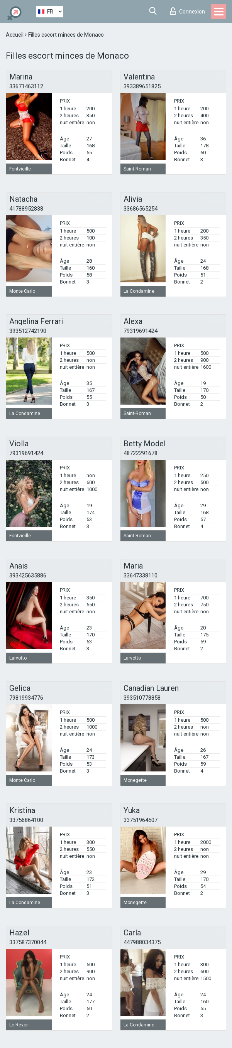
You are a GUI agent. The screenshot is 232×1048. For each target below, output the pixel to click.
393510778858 (142, 697)
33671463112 (26, 86)
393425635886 (27, 575)
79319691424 (140, 330)
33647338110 (140, 575)
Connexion (187, 11)
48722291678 (140, 453)
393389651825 (142, 86)
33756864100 (26, 820)
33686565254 (140, 208)
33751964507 (140, 820)
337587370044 (27, 942)
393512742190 (27, 330)
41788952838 (26, 208)
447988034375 (142, 942)
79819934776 (26, 697)
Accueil (15, 35)
